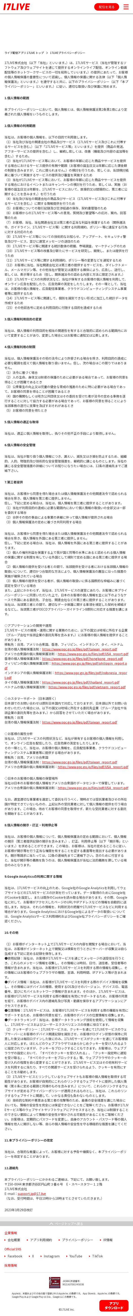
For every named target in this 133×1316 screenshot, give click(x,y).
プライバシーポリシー (77, 1240)
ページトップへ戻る (69, 1223)
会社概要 (14, 1240)
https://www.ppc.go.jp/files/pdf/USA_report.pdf (93, 654)
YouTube (76, 1256)
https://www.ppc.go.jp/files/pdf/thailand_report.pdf (80, 682)
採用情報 (10, 1265)
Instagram (52, 1256)
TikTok (97, 1256)
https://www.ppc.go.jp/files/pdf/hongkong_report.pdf (82, 658)
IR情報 (108, 1240)
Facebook (15, 1256)
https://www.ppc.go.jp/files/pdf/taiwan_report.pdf (79, 649)
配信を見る (107, 7)
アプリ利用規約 (41, 1240)
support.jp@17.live (32, 1193)
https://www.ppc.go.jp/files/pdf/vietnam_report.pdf (87, 687)
